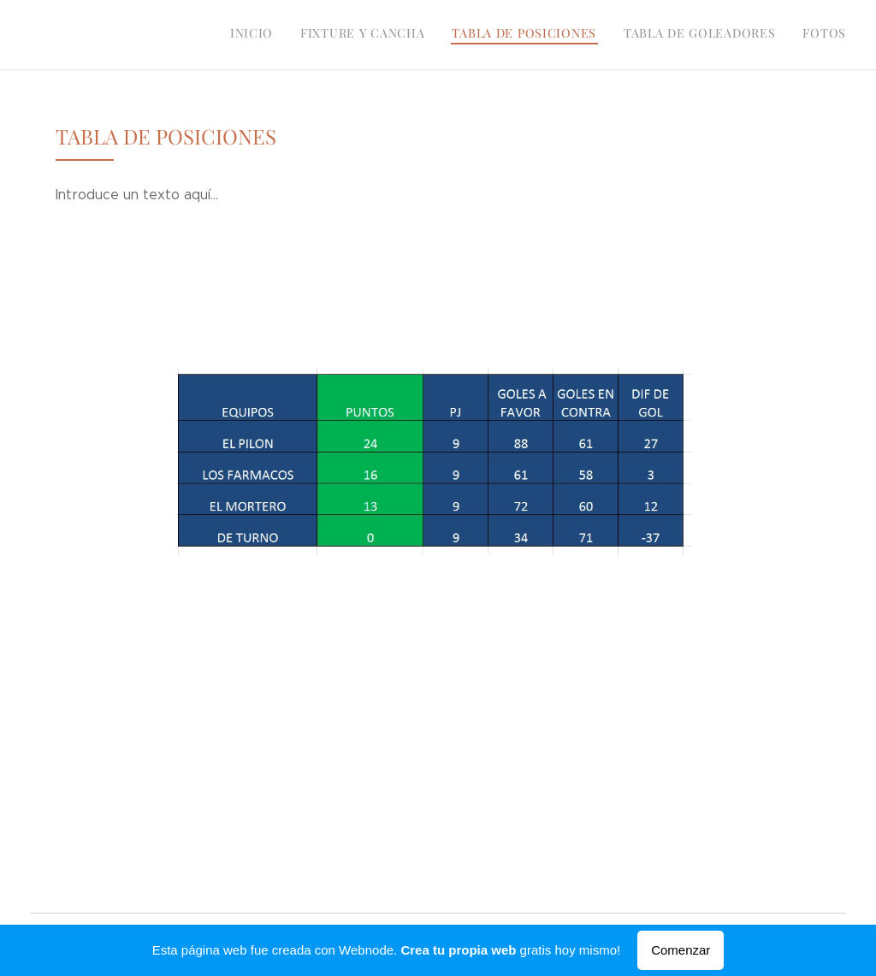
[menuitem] (741, 35)
